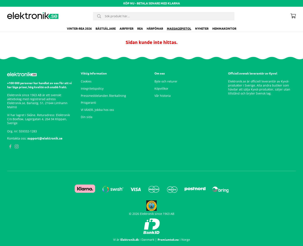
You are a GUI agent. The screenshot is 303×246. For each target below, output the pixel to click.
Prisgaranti (88, 103)
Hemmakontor (224, 28)
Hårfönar (155, 28)
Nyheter (202, 28)
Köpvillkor (161, 88)
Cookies (86, 81)
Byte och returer (165, 81)
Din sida (86, 117)
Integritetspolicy (92, 88)
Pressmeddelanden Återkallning (103, 96)
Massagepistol (179, 28)
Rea (140, 28)
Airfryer (126, 28)
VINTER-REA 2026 (79, 28)
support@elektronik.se (44, 138)
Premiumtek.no (168, 239)
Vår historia (162, 96)
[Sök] (163, 16)
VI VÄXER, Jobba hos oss (97, 110)
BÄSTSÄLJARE (106, 28)
